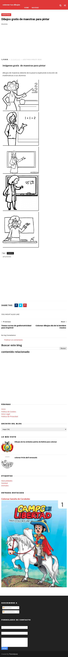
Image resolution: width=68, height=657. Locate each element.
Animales (4, 485)
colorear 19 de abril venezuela (25, 457)
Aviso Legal (5, 414)
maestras (6, 14)
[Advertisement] (34, 42)
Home (26, 8)
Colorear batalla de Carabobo (15, 499)
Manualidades (6, 481)
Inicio (3, 409)
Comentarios (9, 612)
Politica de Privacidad (9, 416)
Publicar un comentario (13, 340)
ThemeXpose (13, 654)
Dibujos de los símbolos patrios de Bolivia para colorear (35, 442)
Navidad (35, 8)
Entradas (7, 608)
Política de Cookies (8, 411)
